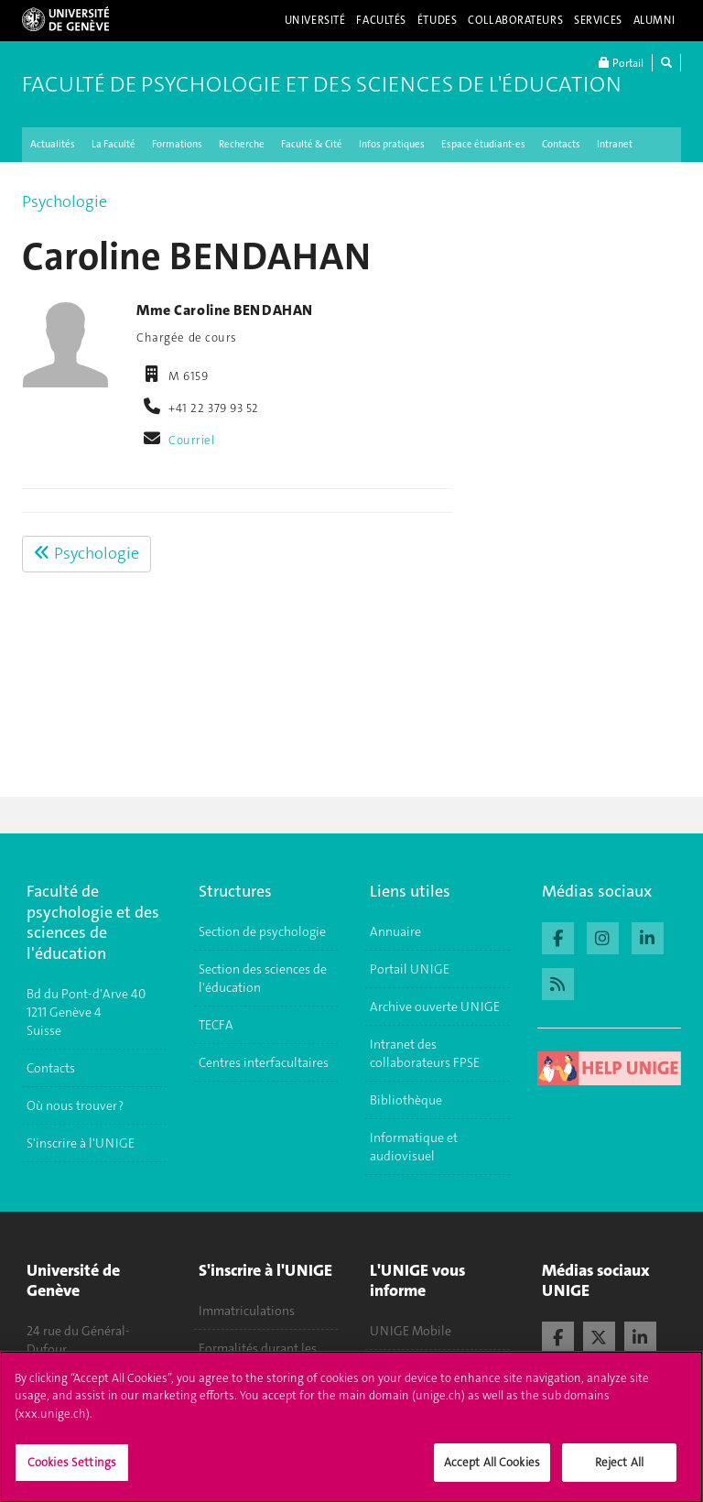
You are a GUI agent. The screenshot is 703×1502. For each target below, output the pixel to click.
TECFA (216, 1025)
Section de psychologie (262, 931)
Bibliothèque (406, 1100)
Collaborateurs (515, 20)
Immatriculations (247, 1310)
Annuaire (395, 931)
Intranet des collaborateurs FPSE (425, 1053)
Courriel (191, 440)
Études (437, 20)
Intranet (615, 144)
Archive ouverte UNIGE (435, 1006)
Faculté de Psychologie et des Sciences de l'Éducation (322, 84)
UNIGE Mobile (410, 1330)
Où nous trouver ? (75, 1105)
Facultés (381, 20)
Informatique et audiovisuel (414, 1146)
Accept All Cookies (492, 1470)
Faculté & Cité (311, 144)
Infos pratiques (392, 144)
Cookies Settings (71, 1470)
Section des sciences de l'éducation (263, 978)
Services (598, 20)
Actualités (52, 144)
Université (315, 20)
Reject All (619, 1470)
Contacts (561, 144)
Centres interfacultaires (264, 1062)
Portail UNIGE (409, 969)
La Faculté (113, 144)
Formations (177, 144)
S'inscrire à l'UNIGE (81, 1143)
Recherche (242, 144)
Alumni (654, 20)
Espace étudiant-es (483, 144)
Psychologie (64, 201)
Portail (621, 63)
